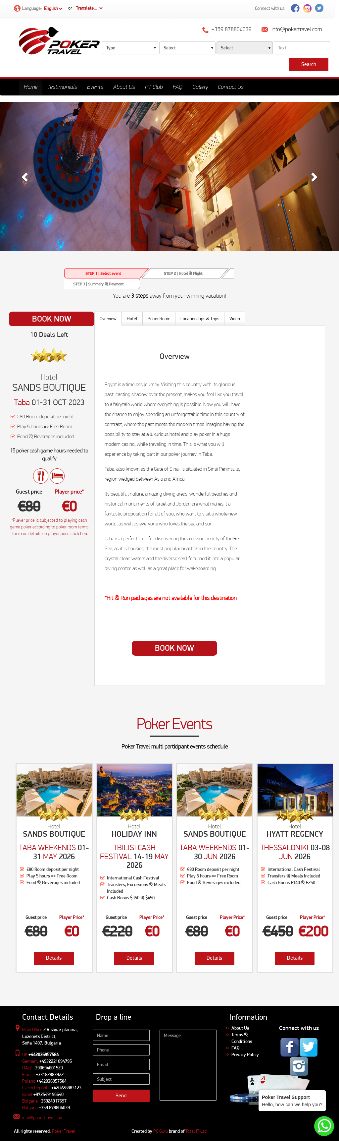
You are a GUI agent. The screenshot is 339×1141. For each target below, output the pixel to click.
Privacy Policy (245, 1054)
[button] (25, 176)
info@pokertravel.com (42, 1117)
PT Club (154, 86)
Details (54, 958)
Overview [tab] (108, 318)
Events (95, 86)
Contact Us (231, 86)
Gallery (200, 86)
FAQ (177, 86)
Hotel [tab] (132, 318)
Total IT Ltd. (196, 1131)
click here (79, 533)
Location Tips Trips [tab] (199, 318)
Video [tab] (234, 318)
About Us (124, 86)
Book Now (51, 319)
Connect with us (269, 8)
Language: (38, 9)
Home (30, 86)
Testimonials (62, 86)
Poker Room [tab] (159, 318)
